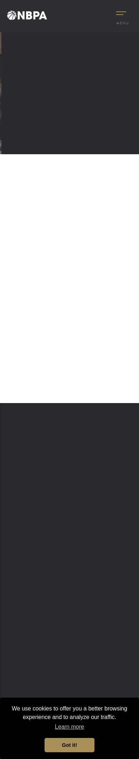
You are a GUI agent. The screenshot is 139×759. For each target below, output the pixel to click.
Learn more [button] (69, 727)
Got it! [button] (69, 745)
